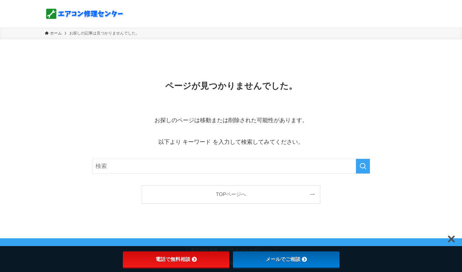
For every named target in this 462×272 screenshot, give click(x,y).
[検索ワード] (231, 166)
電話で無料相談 (176, 259)
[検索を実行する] (363, 166)
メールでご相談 (286, 259)
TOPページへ (231, 194)
